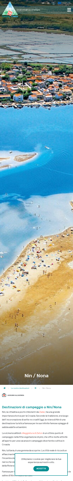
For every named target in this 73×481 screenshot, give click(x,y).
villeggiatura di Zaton (32, 433)
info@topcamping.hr (31, 10)
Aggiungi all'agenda (16, 395)
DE (48, 3)
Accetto (41, 469)
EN (43, 3)
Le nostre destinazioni (20, 388)
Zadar (42, 412)
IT (53, 3)
